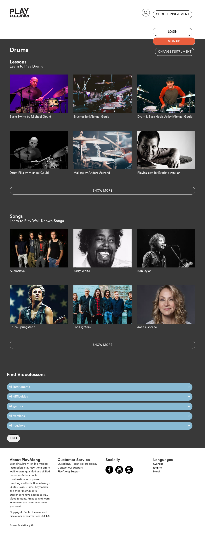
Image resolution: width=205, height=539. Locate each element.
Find (13, 438)
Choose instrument (172, 14)
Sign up (173, 22)
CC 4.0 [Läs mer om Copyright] (45, 516)
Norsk (156, 471)
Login (172, 31)
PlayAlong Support (69, 471)
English (157, 467)
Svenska (158, 464)
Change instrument (174, 51)
